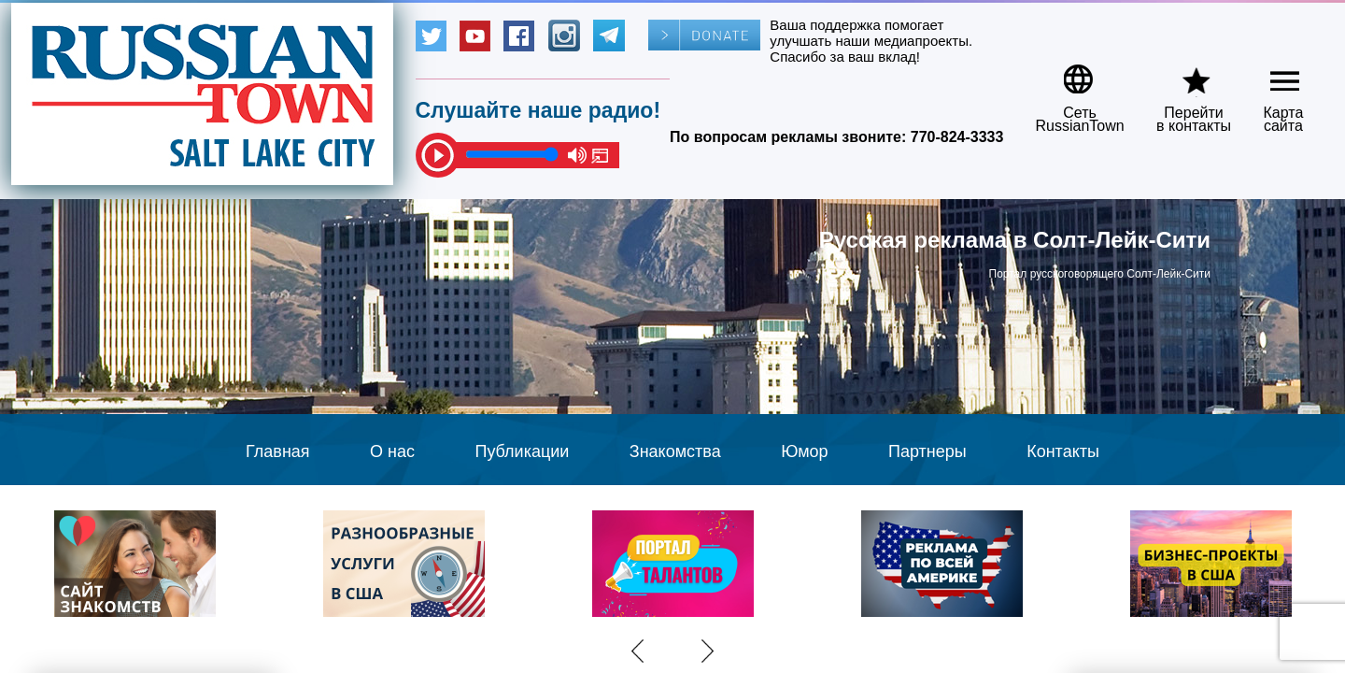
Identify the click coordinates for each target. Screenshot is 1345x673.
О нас (392, 451)
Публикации (521, 451)
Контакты (1062, 451)
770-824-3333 (957, 137)
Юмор (804, 451)
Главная (278, 451)
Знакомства (675, 451)
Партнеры (927, 451)
